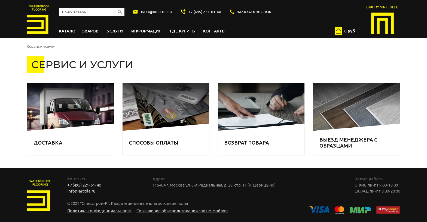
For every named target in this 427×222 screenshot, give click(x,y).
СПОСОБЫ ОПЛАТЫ (153, 143)
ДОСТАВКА (47, 143)
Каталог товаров (79, 31)
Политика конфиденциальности (99, 210)
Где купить (182, 31)
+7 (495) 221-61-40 (200, 12)
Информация (146, 31)
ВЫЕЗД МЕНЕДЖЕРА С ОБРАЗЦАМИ (348, 143)
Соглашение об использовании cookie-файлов (182, 210)
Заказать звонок (250, 12)
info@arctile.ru (152, 12)
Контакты (214, 31)
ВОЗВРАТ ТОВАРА (246, 143)
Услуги (115, 31)
